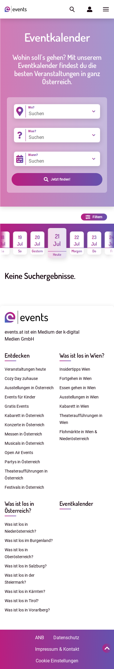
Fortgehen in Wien (75, 378)
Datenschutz (66, 637)
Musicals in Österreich (24, 443)
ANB (39, 637)
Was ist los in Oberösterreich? (19, 553)
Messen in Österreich (23, 434)
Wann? (33, 155)
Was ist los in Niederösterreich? (20, 528)
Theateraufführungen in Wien (80, 419)
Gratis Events (17, 406)
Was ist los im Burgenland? (29, 540)
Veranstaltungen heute (25, 369)
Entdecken (17, 355)
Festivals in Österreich (24, 487)
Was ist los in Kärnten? (25, 591)
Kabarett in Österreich (24, 415)
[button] (71, 9)
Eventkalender (76, 503)
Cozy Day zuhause (21, 378)
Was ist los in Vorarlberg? (27, 610)
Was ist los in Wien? (81, 355)
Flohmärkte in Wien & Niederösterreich (78, 435)
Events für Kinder (20, 397)
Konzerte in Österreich (24, 424)
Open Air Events (19, 452)
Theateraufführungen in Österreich (26, 474)
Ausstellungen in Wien (79, 397)
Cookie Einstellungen (57, 661)
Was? (32, 131)
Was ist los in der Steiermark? (20, 579)
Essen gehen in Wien (77, 387)
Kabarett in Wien (74, 406)
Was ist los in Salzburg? (26, 566)
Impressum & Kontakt (57, 649)
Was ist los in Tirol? (22, 600)
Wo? (31, 107)
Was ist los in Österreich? (19, 507)
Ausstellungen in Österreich (29, 387)
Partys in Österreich (22, 462)
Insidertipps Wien (74, 369)
